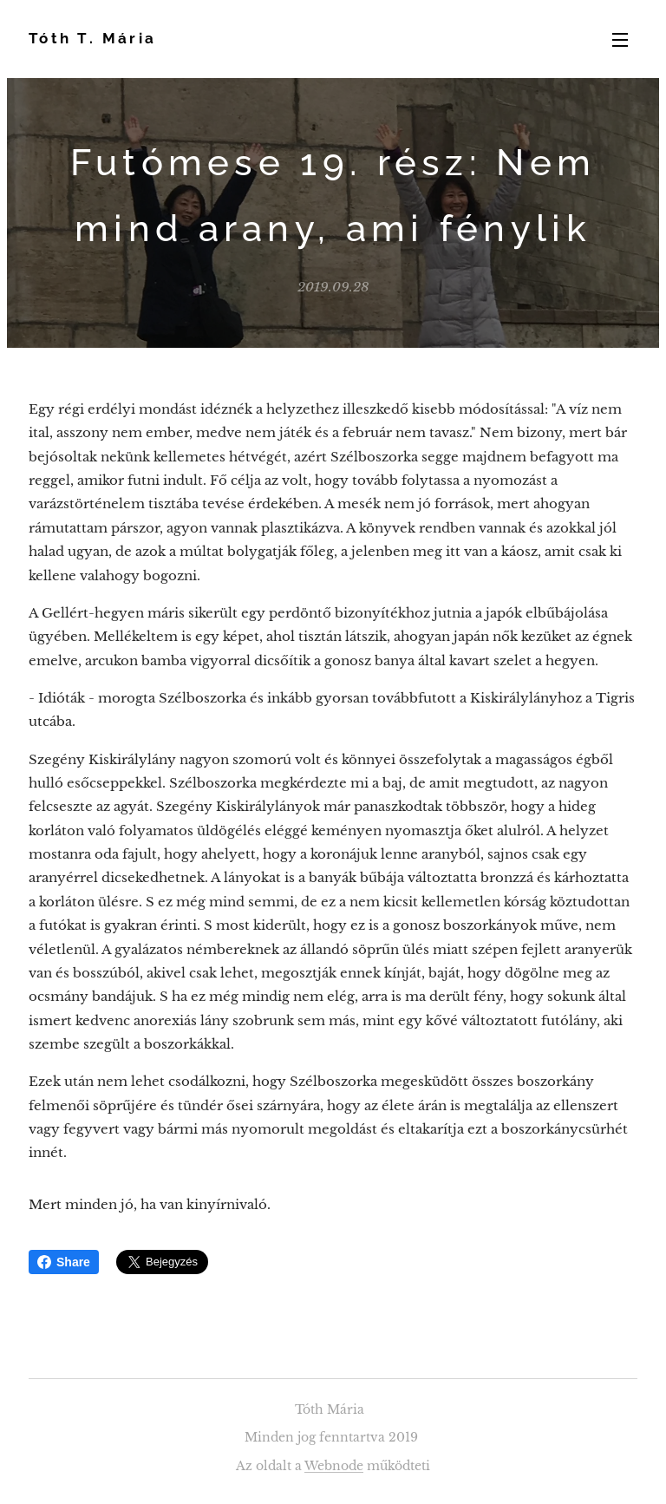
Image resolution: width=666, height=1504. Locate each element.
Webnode (333, 1466)
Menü (620, 40)
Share (63, 1262)
